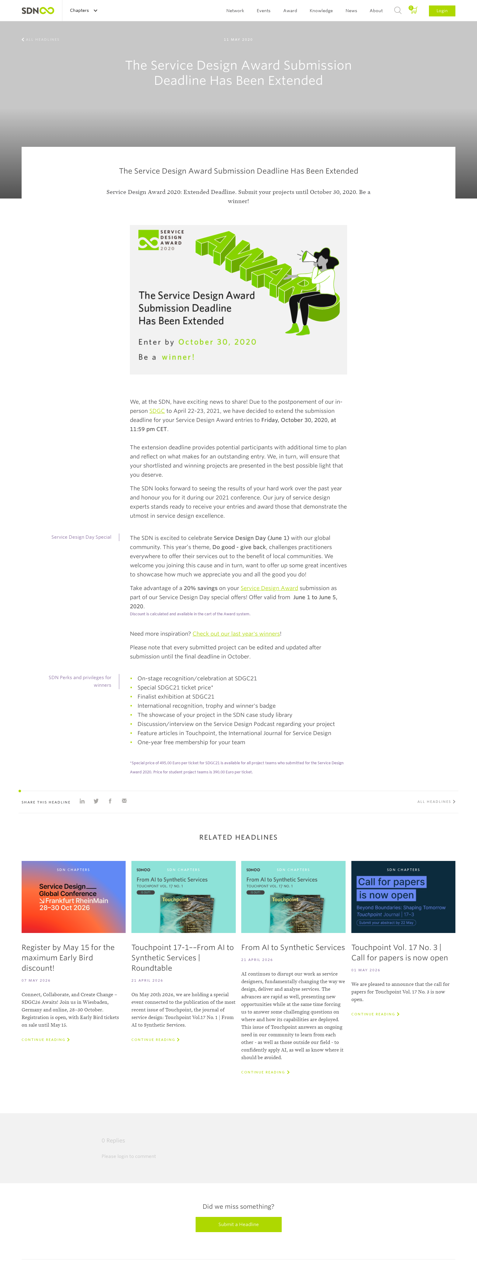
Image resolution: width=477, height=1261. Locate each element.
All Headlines (43, 39)
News (351, 10)
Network (235, 10)
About (376, 10)
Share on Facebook (110, 801)
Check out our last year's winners (236, 633)
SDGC (157, 411)
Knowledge (321, 10)
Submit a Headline (238, 1224)
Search (398, 10)
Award (290, 10)
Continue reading (43, 1040)
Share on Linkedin (82, 801)
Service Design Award (269, 588)
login (122, 1156)
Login (442, 10)
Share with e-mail (124, 801)
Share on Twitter (96, 801)
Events (263, 10)
